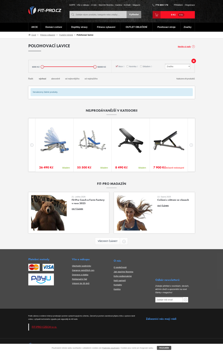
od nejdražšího (91, 79)
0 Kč (177, 14)
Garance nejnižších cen (83, 270)
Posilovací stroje (166, 27)
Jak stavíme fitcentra (123, 271)
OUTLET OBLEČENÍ (136, 27)
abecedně (55, 79)
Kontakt (127, 5)
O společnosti (120, 267)
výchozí (42, 79)
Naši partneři (120, 280)
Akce (121, 66)
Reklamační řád (79, 279)
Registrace (190, 5)
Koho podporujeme (123, 276)
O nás (93, 5)
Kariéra (118, 5)
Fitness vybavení (106, 27)
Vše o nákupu (83, 5)
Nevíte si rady (184, 46)
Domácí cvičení (53, 27)
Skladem (147, 66)
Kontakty (118, 285)
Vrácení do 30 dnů (80, 283)
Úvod (33, 35)
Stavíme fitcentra (105, 5)
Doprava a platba (80, 274)
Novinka (133, 66)
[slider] (42, 66)
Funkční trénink (66, 35)
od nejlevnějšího (72, 79)
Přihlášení (178, 5)
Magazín (136, 5)
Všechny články (109, 241)
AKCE (34, 27)
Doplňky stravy (79, 27)
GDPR (72, 5)
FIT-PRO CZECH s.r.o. (44, 327)
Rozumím (164, 348)
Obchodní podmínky (81, 266)
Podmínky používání (110, 348)
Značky (187, 27)
